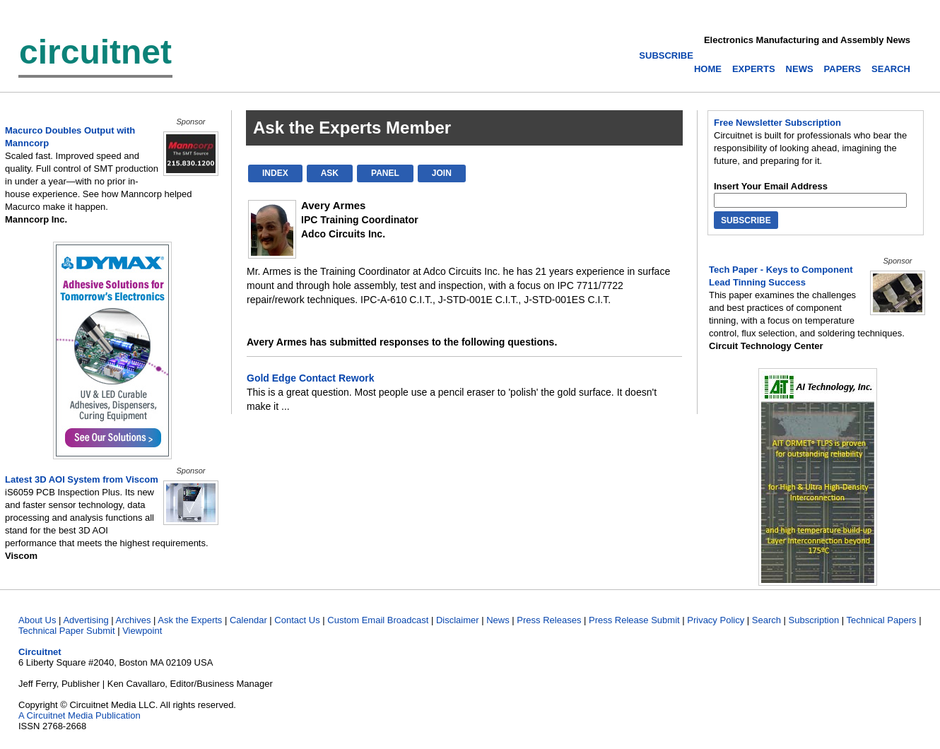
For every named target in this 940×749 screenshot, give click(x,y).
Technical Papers (882, 620)
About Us (37, 620)
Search (766, 620)
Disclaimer (457, 620)
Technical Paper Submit (66, 630)
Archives (133, 620)
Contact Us (296, 620)
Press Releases (549, 620)
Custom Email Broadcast (377, 620)
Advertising (85, 620)
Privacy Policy (715, 620)
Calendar (248, 620)
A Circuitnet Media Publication (79, 715)
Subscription (814, 620)
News (498, 620)
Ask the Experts (190, 620)
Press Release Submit (634, 620)
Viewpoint (142, 630)
